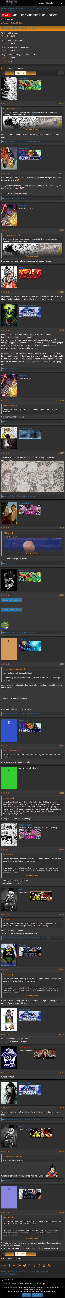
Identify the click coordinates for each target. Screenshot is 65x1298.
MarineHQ (23, 78)
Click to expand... (32, 129)
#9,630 (61, 664)
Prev (9, 73)
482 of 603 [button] (20, 73)
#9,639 (61, 1151)
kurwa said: (7, 855)
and (15, 198)
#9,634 (61, 914)
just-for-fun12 (25, 1083)
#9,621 (61, 103)
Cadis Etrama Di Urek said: (13, 669)
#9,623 (61, 230)
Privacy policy (30, 1283)
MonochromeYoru (27, 570)
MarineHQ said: (8, 406)
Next (31, 73)
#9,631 (61, 746)
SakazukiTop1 (25, 148)
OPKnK (22, 1187)
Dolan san (23, 721)
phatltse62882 (25, 1009)
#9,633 (61, 850)
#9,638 (61, 1108)
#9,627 (61, 453)
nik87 (21, 889)
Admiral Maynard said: (11, 1156)
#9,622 (61, 173)
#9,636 (61, 1034)
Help (39, 1283)
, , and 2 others (22, 141)
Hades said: (7, 798)
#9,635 (61, 970)
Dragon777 (24, 639)
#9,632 (61, 793)
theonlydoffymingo (27, 305)
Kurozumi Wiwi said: (10, 108)
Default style (7, 1280)
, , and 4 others (19, 496)
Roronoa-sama (25, 825)
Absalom (6, 23)
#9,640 (61, 1212)
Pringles (22, 945)
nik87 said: (7, 533)
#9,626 (61, 400)
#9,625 (61, 330)
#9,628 (61, 528)
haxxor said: (7, 919)
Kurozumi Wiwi (25, 428)
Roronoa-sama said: (10, 751)
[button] (3, 3)
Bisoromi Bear (25, 503)
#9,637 (61, 1072)
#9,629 (61, 595)
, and (19, 632)
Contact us (6, 1283)
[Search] (61, 3)
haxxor (22, 267)
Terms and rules (17, 1283)
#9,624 (61, 292)
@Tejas (32, 115)
